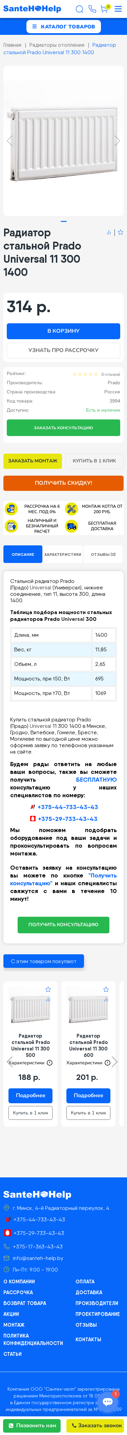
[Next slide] (117, 140)
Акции (11, 1314)
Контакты (88, 1339)
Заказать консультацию (63, 428)
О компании (19, 1281)
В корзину (63, 331)
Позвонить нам (32, 1425)
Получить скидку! (63, 483)
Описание (23, 554)
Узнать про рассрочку (63, 350)
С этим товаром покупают (44, 961)
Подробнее (30, 1095)
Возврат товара (24, 1303)
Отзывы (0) (103, 554)
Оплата (85, 1281)
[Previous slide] (10, 140)
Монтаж (13, 1325)
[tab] (63, 221)
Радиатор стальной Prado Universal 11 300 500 (30, 1045)
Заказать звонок (97, 1425)
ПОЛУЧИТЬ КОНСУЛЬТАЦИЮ (63, 924)
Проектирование (98, 1314)
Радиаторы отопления (56, 45)
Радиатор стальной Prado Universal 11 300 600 (88, 1045)
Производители (97, 1303)
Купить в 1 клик (94, 461)
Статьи (12, 1354)
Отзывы (86, 1325)
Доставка (89, 1292)
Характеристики (62, 554)
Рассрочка (18, 1292)
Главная (12, 45)
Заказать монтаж (32, 461)
